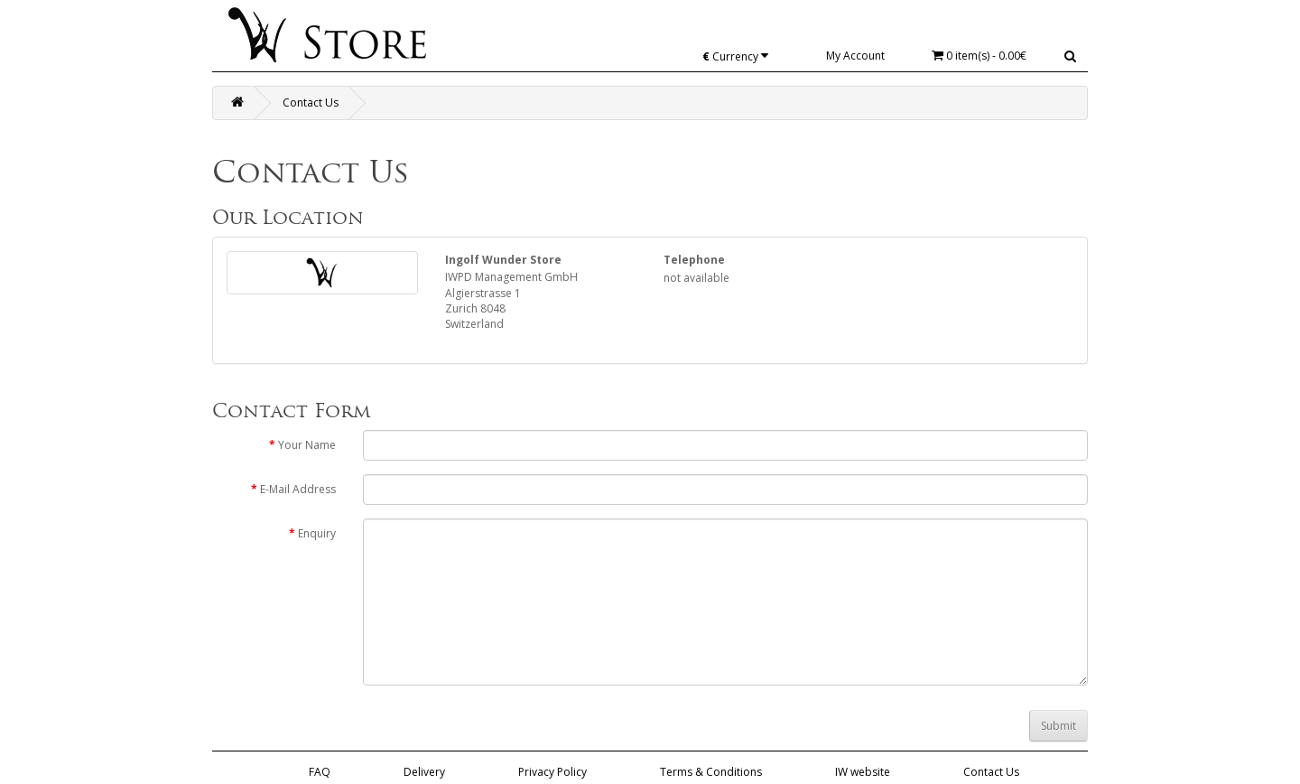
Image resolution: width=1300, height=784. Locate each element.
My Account (855, 55)
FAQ (319, 771)
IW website (862, 771)
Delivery (424, 771)
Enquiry (317, 533)
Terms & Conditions (711, 771)
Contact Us (311, 102)
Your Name (307, 445)
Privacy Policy (552, 771)
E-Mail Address (298, 489)
